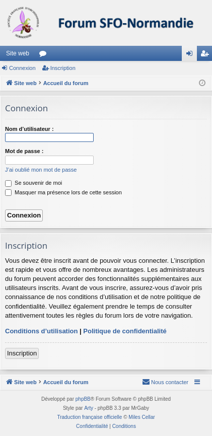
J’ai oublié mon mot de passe (41, 170)
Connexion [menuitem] (191, 55)
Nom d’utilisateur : (29, 129)
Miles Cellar (141, 417)
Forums (44, 55)
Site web (17, 53)
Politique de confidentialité (124, 331)
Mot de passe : (24, 151)
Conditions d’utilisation (41, 331)
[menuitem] (165, 382)
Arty (88, 408)
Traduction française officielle (89, 417)
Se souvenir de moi (33, 183)
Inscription (63, 68)
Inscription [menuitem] (206, 55)
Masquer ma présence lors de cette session (63, 192)
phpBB (83, 399)
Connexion (22, 68)
